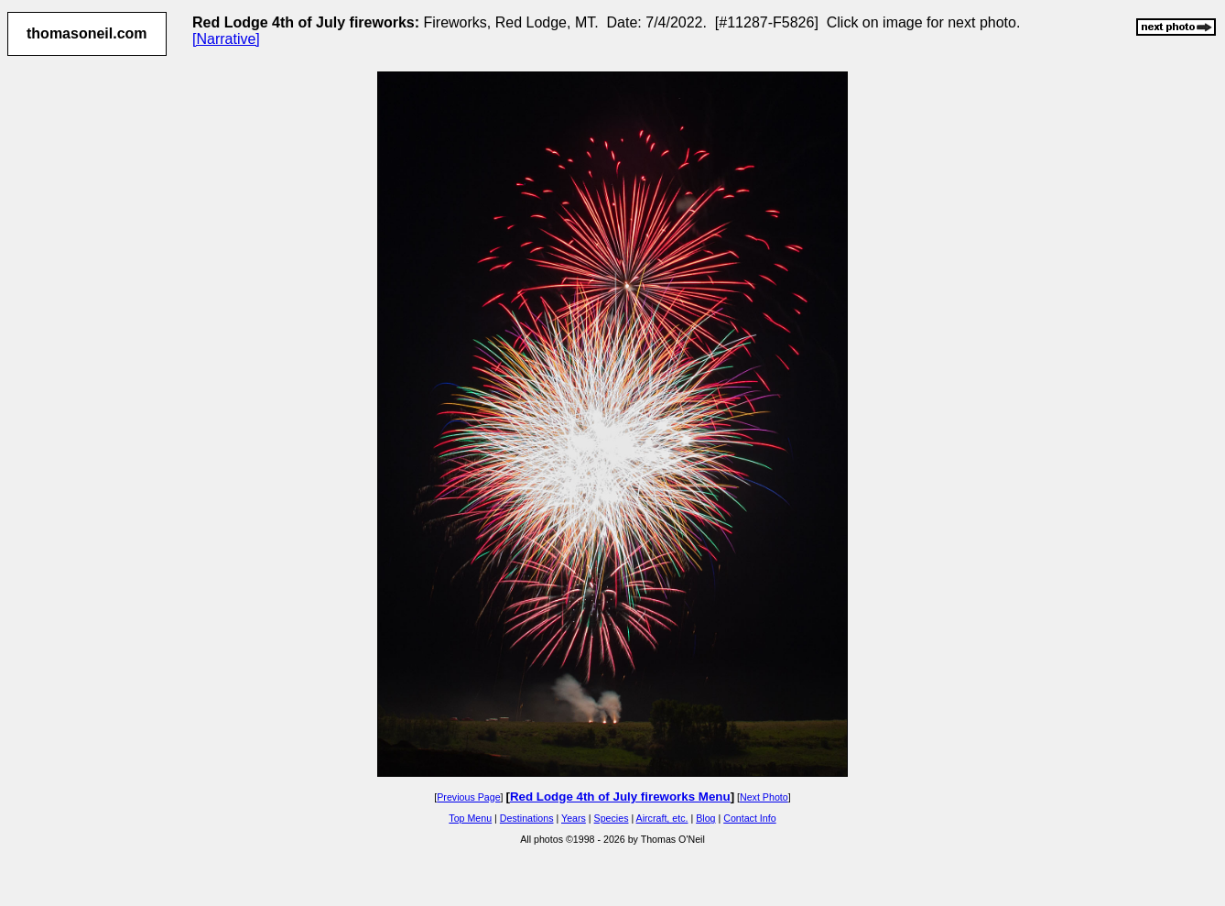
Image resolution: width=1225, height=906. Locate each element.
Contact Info (749, 818)
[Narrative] (226, 39)
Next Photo (764, 796)
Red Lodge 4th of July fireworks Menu (620, 796)
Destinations (527, 818)
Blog (705, 818)
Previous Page (468, 796)
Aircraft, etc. (662, 818)
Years (573, 818)
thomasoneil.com (87, 33)
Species (611, 818)
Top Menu (470, 818)
